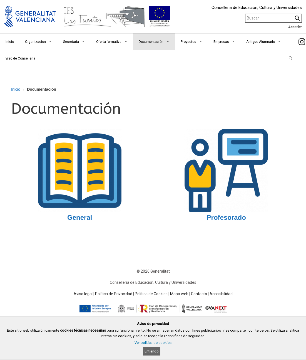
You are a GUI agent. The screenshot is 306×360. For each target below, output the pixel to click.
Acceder (295, 27)
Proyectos (194, 41)
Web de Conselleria (20, 58)
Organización (41, 41)
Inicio (10, 42)
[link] (302, 42)
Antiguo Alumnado (266, 41)
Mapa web (179, 294)
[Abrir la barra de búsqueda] (290, 58)
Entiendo (152, 351)
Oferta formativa (114, 41)
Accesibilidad (221, 294)
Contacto (199, 294)
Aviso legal (83, 294)
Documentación (157, 41)
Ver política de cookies (153, 343)
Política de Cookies (151, 294)
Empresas (227, 41)
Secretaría (77, 41)
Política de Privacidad (113, 294)
